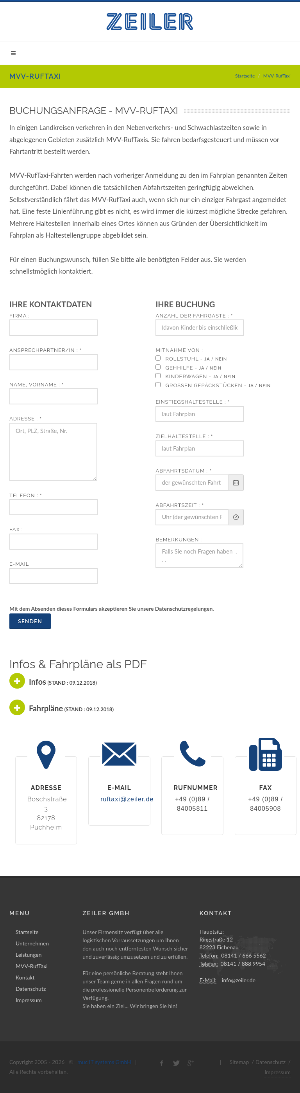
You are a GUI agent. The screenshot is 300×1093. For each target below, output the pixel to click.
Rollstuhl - (194, 359)
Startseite (245, 76)
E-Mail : (20, 564)
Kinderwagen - (199, 376)
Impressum (29, 1000)
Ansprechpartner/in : (45, 350)
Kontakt (25, 977)
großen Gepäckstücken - (216, 385)
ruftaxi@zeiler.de (127, 799)
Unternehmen (32, 943)
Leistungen (29, 954)
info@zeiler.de (238, 980)
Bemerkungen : (178, 540)
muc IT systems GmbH (104, 1062)
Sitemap (239, 1062)
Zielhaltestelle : (184, 436)
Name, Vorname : (36, 385)
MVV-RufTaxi (32, 966)
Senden (30, 621)
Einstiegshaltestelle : (192, 402)
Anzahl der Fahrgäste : (194, 316)
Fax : (16, 529)
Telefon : (25, 495)
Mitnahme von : (179, 350)
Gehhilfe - (191, 368)
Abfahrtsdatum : (183, 471)
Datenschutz (31, 988)
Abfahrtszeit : (179, 505)
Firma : (19, 316)
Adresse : (25, 419)
